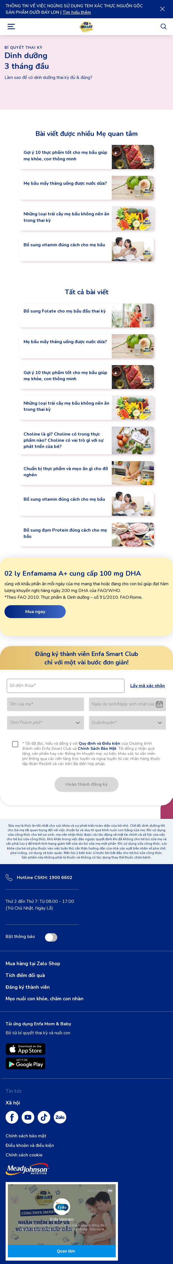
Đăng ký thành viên (28, 987)
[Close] (162, 9)
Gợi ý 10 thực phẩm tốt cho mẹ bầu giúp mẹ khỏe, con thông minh (65, 155)
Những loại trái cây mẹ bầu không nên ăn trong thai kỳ (66, 217)
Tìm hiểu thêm (77, 12)
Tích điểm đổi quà (25, 975)
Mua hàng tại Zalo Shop (33, 963)
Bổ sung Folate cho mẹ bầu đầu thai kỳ (65, 311)
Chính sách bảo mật (26, 1136)
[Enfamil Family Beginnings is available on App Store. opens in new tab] (25, 1049)
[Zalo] (60, 1117)
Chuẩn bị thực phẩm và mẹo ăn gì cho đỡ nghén (66, 472)
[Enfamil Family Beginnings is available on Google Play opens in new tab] (25, 1063)
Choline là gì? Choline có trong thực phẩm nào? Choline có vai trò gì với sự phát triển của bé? (63, 440)
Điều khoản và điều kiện (30, 1145)
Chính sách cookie (24, 1155)
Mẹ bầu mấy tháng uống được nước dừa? (65, 183)
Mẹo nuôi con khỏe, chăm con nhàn (44, 999)
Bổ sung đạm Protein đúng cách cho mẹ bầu (65, 533)
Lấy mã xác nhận (147, 686)
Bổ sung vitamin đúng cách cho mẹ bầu (64, 245)
